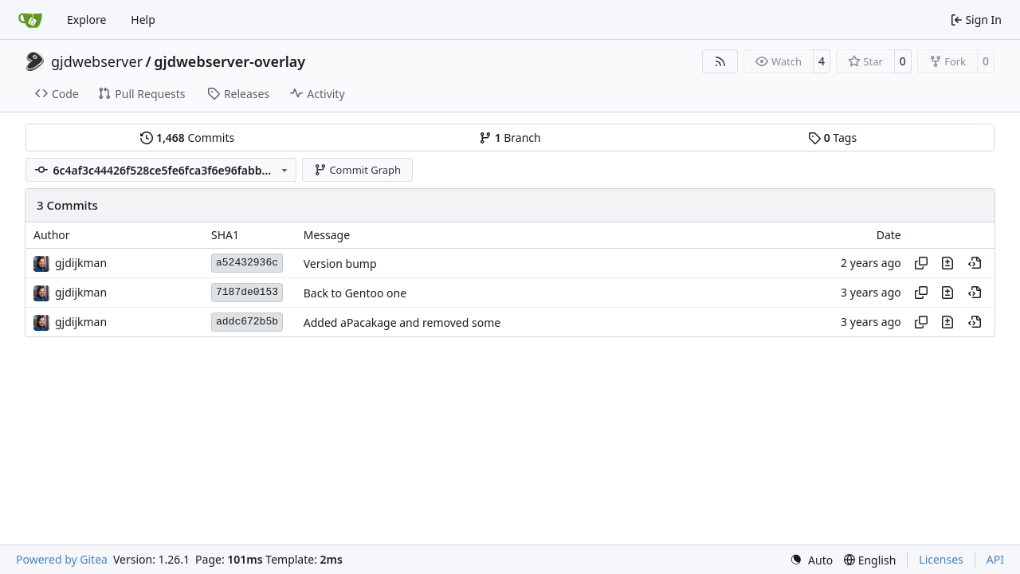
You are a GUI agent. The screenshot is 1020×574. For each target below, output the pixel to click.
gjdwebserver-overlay (229, 61)
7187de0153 (247, 292)
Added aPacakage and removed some (402, 322)
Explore (86, 19)
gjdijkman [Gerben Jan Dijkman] (81, 262)
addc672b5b (247, 322)
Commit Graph (357, 170)
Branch (510, 137)
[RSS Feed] (720, 61)
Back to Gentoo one (355, 293)
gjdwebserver (97, 61)
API (995, 559)
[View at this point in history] (975, 263)
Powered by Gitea (62, 559)
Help (143, 19)
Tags (832, 137)
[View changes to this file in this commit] (947, 263)
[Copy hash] (921, 263)
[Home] (30, 20)
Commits (187, 137)
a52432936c (247, 263)
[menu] (811, 560)
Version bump (340, 263)
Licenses (941, 559)
